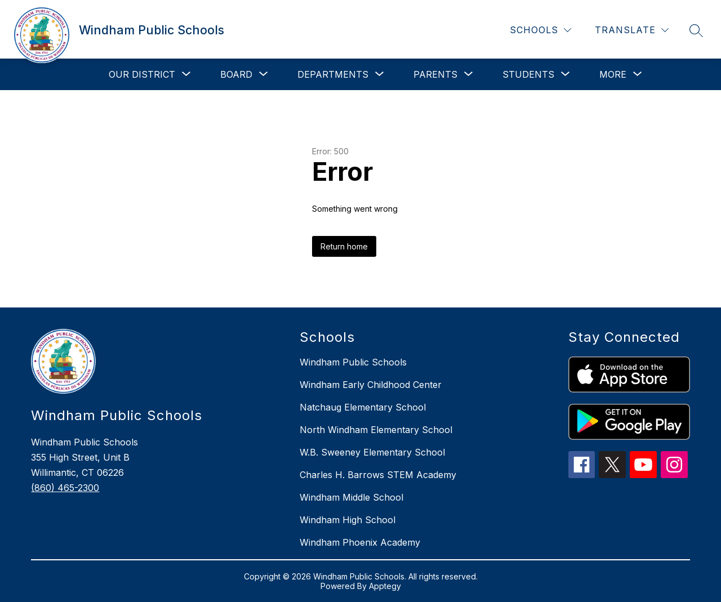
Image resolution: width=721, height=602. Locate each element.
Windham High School (347, 519)
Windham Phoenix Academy (360, 542)
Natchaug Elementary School (363, 407)
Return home (344, 246)
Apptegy (385, 586)
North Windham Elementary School (376, 429)
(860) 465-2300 (65, 487)
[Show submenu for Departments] (332, 74)
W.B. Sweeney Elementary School (372, 452)
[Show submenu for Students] (528, 74)
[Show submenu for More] (612, 74)
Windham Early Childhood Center (371, 384)
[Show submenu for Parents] (435, 74)
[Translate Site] (631, 30)
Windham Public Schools (353, 362)
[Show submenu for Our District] (142, 74)
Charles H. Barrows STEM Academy (378, 474)
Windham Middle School (351, 497)
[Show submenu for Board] (236, 74)
